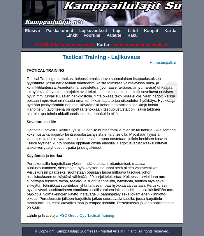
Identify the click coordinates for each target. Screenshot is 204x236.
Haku (132, 35)
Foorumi (92, 35)
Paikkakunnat (59, 30)
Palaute (113, 35)
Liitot (133, 30)
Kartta (170, 30)
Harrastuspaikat (163, 62)
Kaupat (151, 30)
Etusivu (32, 30)
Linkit (72, 35)
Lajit (117, 30)
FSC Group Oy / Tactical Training (87, 215)
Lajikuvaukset (93, 30)
